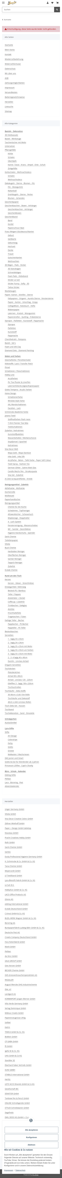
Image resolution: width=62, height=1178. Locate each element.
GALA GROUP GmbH (13, 961)
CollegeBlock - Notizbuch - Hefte (21, 306)
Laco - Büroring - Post (14, 782)
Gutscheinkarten (15, 257)
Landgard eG (10, 994)
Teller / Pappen (14, 594)
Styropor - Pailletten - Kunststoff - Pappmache (24, 320)
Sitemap (8, 111)
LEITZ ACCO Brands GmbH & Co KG (19, 1084)
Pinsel (7, 367)
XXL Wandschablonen (17, 404)
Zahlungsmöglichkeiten (15, 83)
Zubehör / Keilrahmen (14, 430)
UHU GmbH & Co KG (13, 1055)
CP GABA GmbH (11, 1041)
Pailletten (12, 328)
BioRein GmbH (11, 1036)
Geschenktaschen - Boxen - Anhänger (21, 205)
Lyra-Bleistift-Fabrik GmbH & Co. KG (20, 880)
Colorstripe (12, 739)
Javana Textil (10, 415)
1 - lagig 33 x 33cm (16, 639)
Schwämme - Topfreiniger (19, 510)
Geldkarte (12, 239)
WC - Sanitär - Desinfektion (19, 529)
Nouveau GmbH (11, 833)
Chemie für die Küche (17, 507)
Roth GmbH (10, 842)
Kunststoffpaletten (16, 434)
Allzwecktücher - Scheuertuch (20, 514)
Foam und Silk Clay (13, 346)
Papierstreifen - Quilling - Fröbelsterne (24, 317)
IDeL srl (8, 989)
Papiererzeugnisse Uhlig (15, 1017)
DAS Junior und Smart (14, 758)
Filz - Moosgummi (15, 187)
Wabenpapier (13, 309)
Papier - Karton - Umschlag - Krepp (23, 302)
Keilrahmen (13, 445)
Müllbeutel (9, 495)
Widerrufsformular (13, 64)
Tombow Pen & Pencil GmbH (17, 1098)
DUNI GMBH (10, 1070)
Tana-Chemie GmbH (13, 866)
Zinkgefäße (12, 168)
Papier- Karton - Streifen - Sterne (19, 294)
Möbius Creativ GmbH (14, 1013)
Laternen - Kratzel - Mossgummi (21, 313)
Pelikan (8, 778)
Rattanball (12, 190)
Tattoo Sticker (13, 287)
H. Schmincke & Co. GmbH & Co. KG (20, 861)
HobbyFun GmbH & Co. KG (16, 890)
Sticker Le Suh (14, 280)
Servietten (9, 635)
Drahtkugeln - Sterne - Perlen (20, 194)
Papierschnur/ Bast (16, 228)
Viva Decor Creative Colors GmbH (19, 818)
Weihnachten (13, 261)
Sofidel (8, 1022)
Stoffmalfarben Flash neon (19, 419)
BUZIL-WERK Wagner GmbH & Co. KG (20, 918)
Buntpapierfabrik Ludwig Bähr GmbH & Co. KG (24, 927)
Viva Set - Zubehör (15, 475)
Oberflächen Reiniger (17, 555)
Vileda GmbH (10, 814)
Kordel (10, 224)
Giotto (10, 747)
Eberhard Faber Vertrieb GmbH (18, 1065)
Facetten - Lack (14, 408)
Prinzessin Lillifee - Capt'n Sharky (19, 765)
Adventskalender (12, 786)
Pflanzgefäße (10, 150)
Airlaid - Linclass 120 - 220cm (20, 679)
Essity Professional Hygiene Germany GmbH (23, 856)
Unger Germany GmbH (14, 809)
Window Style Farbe (16, 400)
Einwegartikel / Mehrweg (15, 587)
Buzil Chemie (10, 547)
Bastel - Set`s (10, 343)
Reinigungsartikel (12, 503)
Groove (11, 750)
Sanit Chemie (10, 536)
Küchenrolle (10, 492)
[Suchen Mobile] (28, 9)
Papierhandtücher (12, 499)
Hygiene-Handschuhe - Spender (21, 533)
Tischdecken (10, 668)
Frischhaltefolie (14, 613)
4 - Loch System (14, 521)
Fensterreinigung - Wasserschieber (23, 525)
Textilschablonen (15, 426)
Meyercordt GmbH (12, 871)
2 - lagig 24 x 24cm (16, 642)
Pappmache (13, 335)
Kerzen (8, 579)
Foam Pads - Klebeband (18, 276)
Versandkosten (11, 92)
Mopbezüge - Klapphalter (19, 518)
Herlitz (7, 1079)
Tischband (9, 709)
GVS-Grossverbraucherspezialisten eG (21, 975)
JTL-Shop (35, 1175)
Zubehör (11, 566)
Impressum (8, 1170)
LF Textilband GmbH (13, 875)
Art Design (12, 736)
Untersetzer (10, 146)
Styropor (11, 324)
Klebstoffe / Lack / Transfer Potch (19, 363)
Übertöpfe (12, 161)
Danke (10, 250)
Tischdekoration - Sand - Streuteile (19, 713)
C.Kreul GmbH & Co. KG (15, 913)
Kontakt (8, 54)
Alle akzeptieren (31, 1130)
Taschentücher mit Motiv (15, 142)
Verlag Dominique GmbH (15, 1008)
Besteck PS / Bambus (17, 590)
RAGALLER (9, 980)
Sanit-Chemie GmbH (13, 847)
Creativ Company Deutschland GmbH (20, 937)
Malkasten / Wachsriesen (18, 754)
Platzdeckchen (14, 672)
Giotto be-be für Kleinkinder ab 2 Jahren (22, 762)
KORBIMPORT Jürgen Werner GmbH (20, 999)
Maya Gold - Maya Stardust (19, 453)
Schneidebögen (14, 272)
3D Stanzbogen (14, 268)
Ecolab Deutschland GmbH (16, 908)
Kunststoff (12, 332)
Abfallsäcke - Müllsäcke (15, 488)
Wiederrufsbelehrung (14, 59)
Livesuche (9, 106)
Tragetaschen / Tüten (17, 616)
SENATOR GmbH (12, 1093)
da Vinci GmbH (11, 956)
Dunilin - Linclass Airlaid (18, 661)
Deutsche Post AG (12, 932)
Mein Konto (10, 49)
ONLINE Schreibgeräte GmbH (17, 1103)
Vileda (7, 544)
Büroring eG (10, 923)
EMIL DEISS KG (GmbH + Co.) (17, 1117)
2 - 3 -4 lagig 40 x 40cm (17, 657)
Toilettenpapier (11, 540)
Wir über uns (10, 73)
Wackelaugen (10, 291)
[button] (47, 2)
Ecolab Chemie (11, 570)
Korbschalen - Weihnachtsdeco (18, 172)
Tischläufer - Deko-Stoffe (15, 691)
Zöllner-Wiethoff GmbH (14, 823)
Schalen (11, 157)
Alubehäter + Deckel (16, 598)
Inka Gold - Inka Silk (16, 456)
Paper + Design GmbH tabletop (18, 828)
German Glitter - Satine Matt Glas (22, 467)
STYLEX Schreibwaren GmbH (17, 1108)
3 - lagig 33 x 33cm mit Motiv (20, 653)
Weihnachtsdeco (15, 179)
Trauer (11, 254)
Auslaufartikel (11, 722)
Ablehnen (31, 1145)
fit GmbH (8, 1046)
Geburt (11, 235)
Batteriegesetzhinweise (15, 97)
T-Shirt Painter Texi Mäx (18, 423)
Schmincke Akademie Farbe (16, 412)
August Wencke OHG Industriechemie (21, 984)
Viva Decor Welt (11, 449)
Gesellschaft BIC (12, 1089)
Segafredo (9, 1112)
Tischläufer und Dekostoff (19, 698)
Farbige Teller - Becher (14, 620)
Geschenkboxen (14, 213)
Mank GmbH (10, 946)
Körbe (10, 153)
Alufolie (11, 609)
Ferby (10, 743)
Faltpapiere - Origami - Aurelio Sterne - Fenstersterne (30, 298)
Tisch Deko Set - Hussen (15, 705)
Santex (8, 852)
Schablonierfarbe (15, 397)
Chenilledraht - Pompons (15, 339)
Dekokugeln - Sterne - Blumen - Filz (20, 183)
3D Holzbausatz (11, 135)
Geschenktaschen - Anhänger (20, 209)
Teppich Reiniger (15, 562)
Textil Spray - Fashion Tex (18, 464)
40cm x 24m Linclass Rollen (19, 702)
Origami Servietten (13, 665)
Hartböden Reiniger (16, 551)
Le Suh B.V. (9, 885)
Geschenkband (11, 216)
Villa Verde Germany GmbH (16, 1003)
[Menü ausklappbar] (3, 1)
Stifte (7, 732)
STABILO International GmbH (17, 1074)
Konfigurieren (31, 1137)
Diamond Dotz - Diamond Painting (19, 350)
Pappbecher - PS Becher (18, 624)
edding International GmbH (16, 904)
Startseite (9, 45)
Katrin (7, 1027)
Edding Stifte (10, 775)
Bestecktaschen (11, 631)
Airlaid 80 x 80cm (15, 676)
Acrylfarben (13, 378)
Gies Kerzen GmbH (13, 965)
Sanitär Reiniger (15, 559)
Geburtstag (12, 242)
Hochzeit (11, 246)
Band (10, 220)
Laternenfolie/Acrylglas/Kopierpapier (23, 386)
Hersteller (9, 102)
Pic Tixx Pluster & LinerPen (19, 382)
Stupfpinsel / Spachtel (17, 441)
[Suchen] (57, 9)
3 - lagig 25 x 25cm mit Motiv (20, 646)
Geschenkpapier (12, 202)
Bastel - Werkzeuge (13, 138)
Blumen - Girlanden (16, 198)
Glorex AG (9, 899)
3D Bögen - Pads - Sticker (15, 265)
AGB (6, 78)
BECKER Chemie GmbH (14, 970)
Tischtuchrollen (14, 687)
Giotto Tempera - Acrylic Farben (18, 389)
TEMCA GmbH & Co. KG (15, 1032)
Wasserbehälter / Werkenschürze (22, 438)
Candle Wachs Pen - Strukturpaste (22, 471)
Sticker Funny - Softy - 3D (18, 283)
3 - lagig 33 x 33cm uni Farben (20, 650)
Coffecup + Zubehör (16, 601)
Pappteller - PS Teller (17, 627)
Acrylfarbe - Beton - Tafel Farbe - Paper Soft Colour (29, 460)
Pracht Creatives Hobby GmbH (17, 837)
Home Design (10, 393)
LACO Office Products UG (15, 894)
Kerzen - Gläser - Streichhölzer (21, 583)
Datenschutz (20, 1170)
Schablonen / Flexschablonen (17, 371)
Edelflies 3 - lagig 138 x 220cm (20, 683)
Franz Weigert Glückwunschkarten (19, 231)
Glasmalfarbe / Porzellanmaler (18, 360)
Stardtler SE (10, 1060)
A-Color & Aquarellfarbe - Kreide (18, 479)
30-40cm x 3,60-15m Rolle (19, 694)
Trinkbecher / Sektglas (17, 605)
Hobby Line (9, 374)
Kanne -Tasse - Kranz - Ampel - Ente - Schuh (26, 164)
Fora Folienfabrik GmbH (15, 942)
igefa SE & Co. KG (12, 1051)
